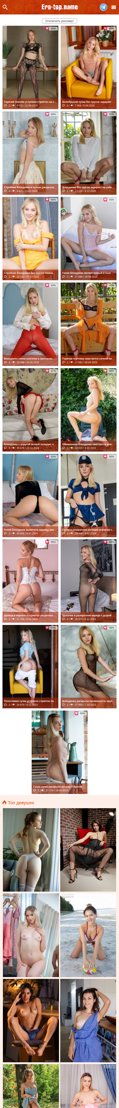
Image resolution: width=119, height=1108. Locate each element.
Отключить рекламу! (59, 21)
